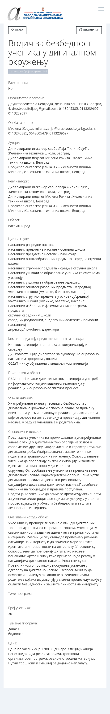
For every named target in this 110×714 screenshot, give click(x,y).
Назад (17, 30)
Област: (14, 220)
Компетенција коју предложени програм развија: (46, 338)
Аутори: (14, 142)
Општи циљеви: (20, 397)
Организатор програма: (26, 98)
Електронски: (18, 82)
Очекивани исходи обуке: (28, 517)
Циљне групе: (19, 239)
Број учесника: (19, 608)
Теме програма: (20, 593)
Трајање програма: (23, 623)
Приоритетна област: (24, 373)
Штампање (89, 30)
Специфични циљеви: (25, 431)
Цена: (12, 643)
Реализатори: (18, 181)
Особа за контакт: (21, 122)
